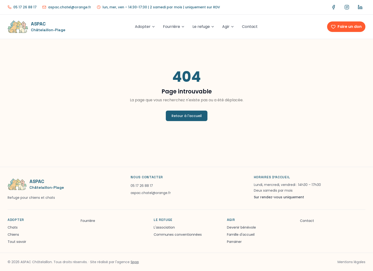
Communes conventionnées (178, 234)
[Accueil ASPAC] (36, 26)
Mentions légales (351, 262)
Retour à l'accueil (187, 115)
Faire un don (346, 26)
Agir (228, 26)
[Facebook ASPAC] (333, 7)
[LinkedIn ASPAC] (360, 7)
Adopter (145, 26)
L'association (164, 227)
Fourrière (174, 26)
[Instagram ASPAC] (347, 7)
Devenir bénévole (241, 227)
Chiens (13, 234)
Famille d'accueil (241, 234)
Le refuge (203, 26)
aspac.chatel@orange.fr (151, 192)
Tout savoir (17, 241)
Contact (250, 26)
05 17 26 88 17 (142, 185)
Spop (135, 262)
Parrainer (234, 241)
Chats (13, 227)
